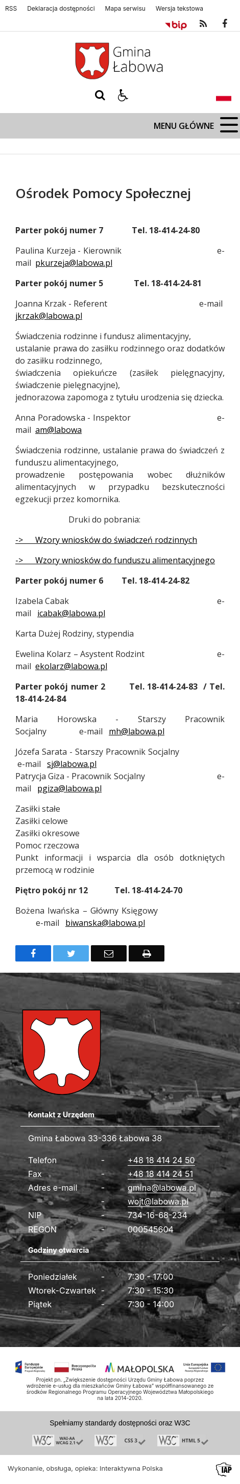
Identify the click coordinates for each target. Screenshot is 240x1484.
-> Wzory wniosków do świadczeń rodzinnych (106, 539)
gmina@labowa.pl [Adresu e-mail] (162, 1188)
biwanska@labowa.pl (105, 922)
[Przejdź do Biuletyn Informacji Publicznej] (176, 24)
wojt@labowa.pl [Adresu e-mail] (158, 1201)
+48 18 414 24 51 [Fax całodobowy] (160, 1174)
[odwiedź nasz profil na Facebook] (225, 24)
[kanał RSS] (203, 24)
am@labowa (58, 429)
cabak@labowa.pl (72, 613)
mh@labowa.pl (136, 731)
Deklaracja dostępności (60, 9)
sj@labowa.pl (72, 764)
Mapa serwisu (125, 9)
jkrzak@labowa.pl (48, 315)
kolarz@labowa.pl (73, 666)
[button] (123, 95)
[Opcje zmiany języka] (223, 95)
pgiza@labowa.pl (69, 788)
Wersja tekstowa (179, 9)
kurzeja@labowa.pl (76, 262)
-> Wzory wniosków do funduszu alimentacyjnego (115, 560)
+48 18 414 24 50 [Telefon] (161, 1160)
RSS (11, 9)
